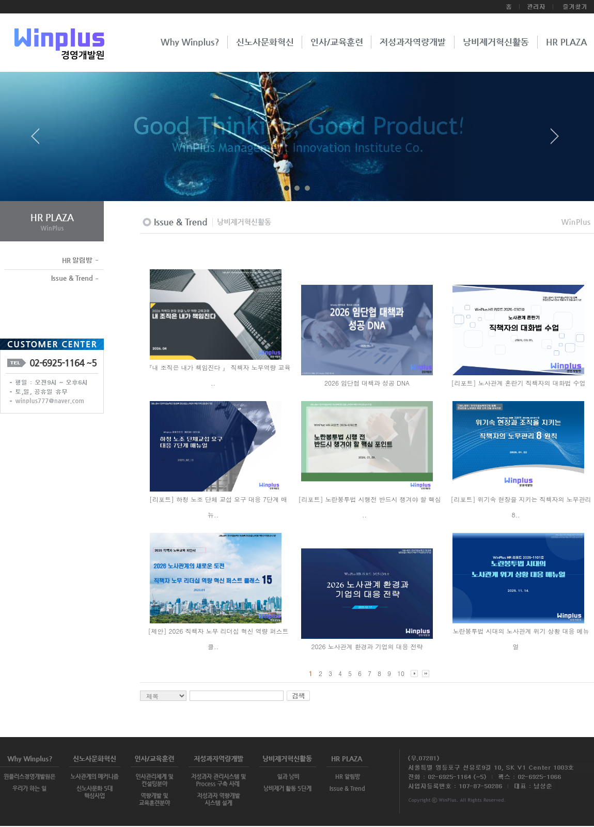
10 (400, 673)
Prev (39, 140)
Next (554, 140)
